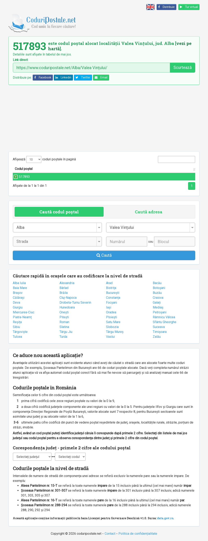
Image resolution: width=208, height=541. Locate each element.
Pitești (64, 317)
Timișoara (160, 332)
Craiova (158, 298)
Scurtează (182, 67)
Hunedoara (67, 307)
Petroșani (159, 312)
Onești (64, 312)
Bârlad (64, 288)
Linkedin (62, 77)
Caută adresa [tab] (148, 212)
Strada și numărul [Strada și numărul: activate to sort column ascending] (67, 169)
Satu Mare (113, 322)
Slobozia (112, 327)
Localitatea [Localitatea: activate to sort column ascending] (116, 169)
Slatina (64, 327)
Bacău (157, 283)
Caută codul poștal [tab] (59, 212)
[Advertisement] (104, 118)
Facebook (42, 77)
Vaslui (110, 337)
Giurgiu (18, 307)
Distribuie (166, 7)
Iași (108, 307)
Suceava (159, 327)
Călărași (18, 298)
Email (100, 77)
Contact (110, 534)
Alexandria (67, 283)
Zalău (157, 337)
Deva (16, 302)
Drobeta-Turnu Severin (75, 302)
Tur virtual (188, 7)
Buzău (157, 293)
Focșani (111, 302)
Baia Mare (20, 288)
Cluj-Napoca (68, 298)
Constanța (113, 298)
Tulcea (17, 337)
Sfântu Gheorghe (164, 322)
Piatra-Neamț (22, 317)
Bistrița (111, 288)
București (112, 293)
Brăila (64, 293)
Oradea (111, 312)
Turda (63, 337)
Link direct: (20, 60)
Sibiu (16, 327)
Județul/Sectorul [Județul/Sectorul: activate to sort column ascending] (159, 169)
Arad (109, 283)
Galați (157, 302)
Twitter (82, 77)
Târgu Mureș (115, 332)
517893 (20, 177)
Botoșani (159, 288)
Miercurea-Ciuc (23, 312)
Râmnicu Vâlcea (164, 317)
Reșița (17, 322)
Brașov (18, 293)
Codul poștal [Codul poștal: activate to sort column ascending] (23, 169)
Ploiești (111, 317)
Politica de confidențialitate (137, 534)
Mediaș (158, 307)
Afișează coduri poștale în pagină (44, 159)
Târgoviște (20, 332)
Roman (64, 322)
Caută (104, 255)
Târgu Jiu (66, 332)
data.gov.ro (165, 518)
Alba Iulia (19, 283)
